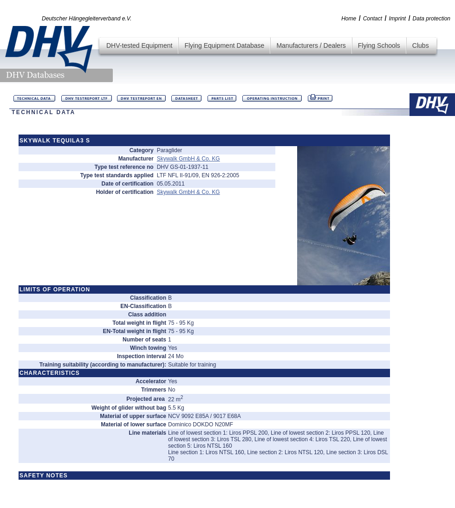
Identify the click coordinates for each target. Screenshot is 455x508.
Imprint (397, 18)
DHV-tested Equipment (139, 45)
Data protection (431, 18)
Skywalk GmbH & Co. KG (188, 158)
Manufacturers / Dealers (310, 45)
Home (348, 18)
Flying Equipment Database (224, 45)
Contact (372, 18)
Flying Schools (379, 45)
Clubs (420, 45)
